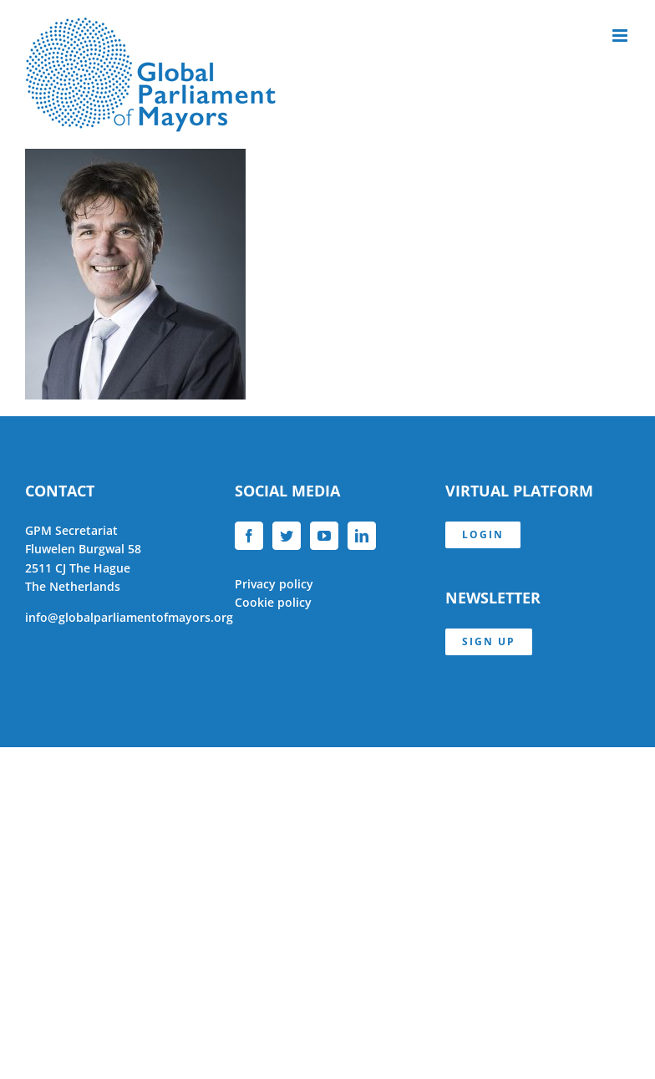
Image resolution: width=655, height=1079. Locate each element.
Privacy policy (274, 584)
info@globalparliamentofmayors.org (129, 617)
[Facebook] (249, 536)
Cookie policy (273, 602)
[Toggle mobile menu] (621, 35)
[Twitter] (286, 536)
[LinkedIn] (362, 536)
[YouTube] (324, 536)
